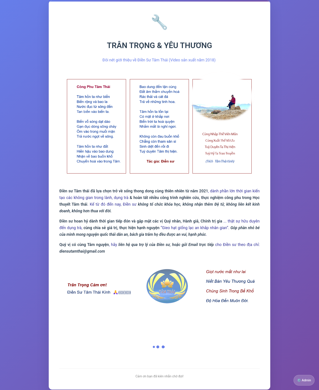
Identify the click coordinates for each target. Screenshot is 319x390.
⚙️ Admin (304, 380)
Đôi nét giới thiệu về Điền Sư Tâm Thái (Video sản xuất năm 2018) (160, 60)
